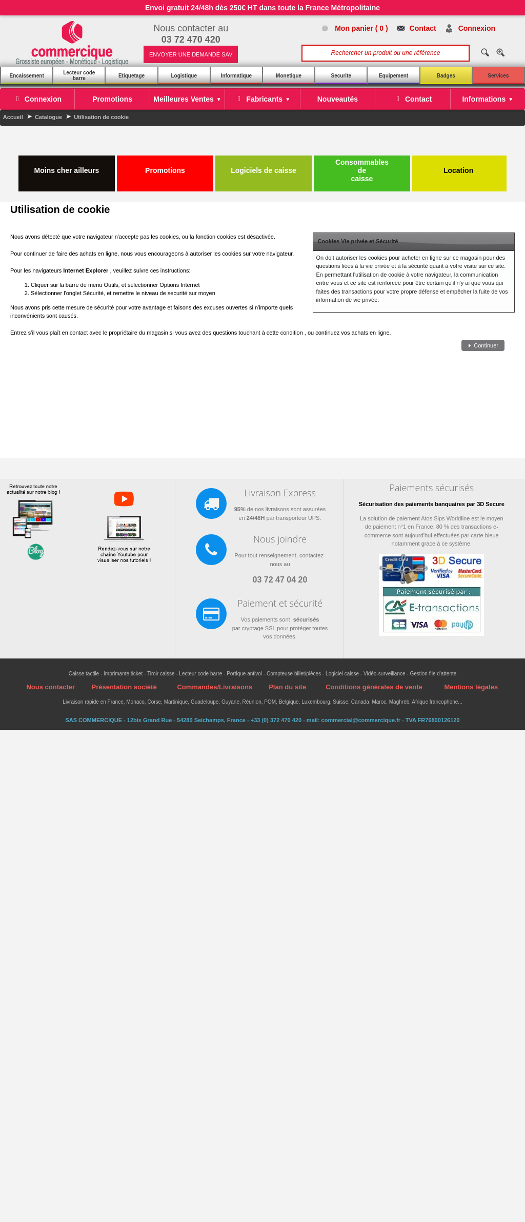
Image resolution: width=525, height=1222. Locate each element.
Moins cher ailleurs (66, 166)
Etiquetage (131, 76)
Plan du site (287, 687)
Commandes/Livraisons (214, 687)
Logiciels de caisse (263, 166)
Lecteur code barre (79, 75)
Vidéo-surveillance (385, 673)
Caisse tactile (84, 673)
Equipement (393, 76)
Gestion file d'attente (433, 673)
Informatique (236, 76)
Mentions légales (471, 687)
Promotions (165, 166)
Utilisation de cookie (101, 117)
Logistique (184, 76)
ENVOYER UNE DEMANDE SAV (190, 54)
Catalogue (48, 117)
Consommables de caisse (362, 170)
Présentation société (123, 687)
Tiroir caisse (161, 673)
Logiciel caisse (342, 673)
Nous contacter (50, 687)
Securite (341, 76)
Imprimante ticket (123, 673)
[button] (482, 346)
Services (498, 76)
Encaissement (26, 76)
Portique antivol (244, 673)
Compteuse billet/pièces (294, 673)
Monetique (288, 76)
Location (459, 166)
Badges (446, 76)
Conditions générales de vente (374, 687)
